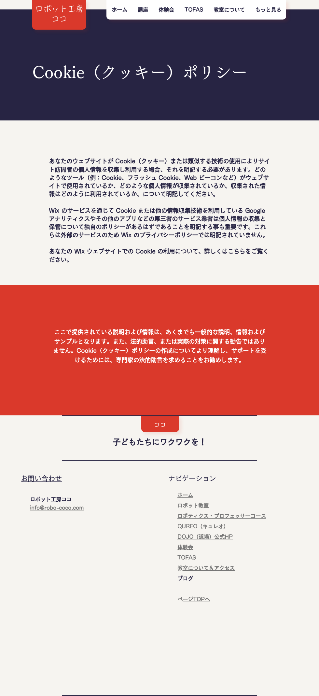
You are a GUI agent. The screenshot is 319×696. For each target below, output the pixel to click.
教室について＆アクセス (209, 568)
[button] (142, 10)
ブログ (188, 578)
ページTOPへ (196, 599)
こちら (236, 251)
